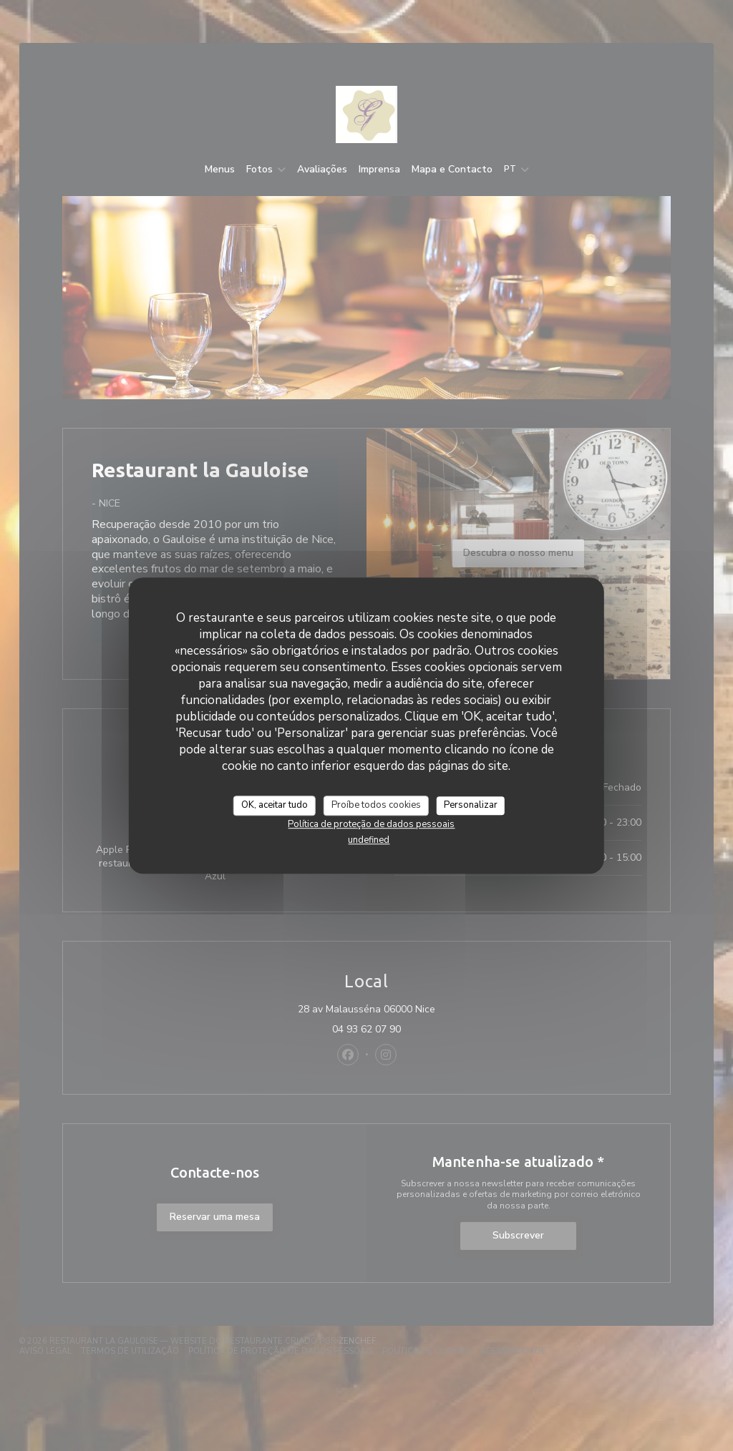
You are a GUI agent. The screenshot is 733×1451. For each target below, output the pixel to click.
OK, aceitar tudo (274, 804)
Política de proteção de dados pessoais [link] (371, 824)
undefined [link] (368, 840)
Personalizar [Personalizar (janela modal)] (470, 804)
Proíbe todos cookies (376, 804)
